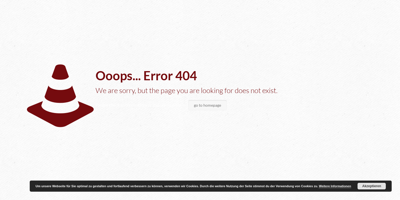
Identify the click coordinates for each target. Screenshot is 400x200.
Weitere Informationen (335, 186)
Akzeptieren (371, 186)
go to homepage (207, 105)
